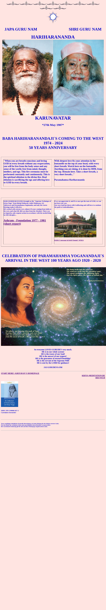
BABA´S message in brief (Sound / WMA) (69, 240)
